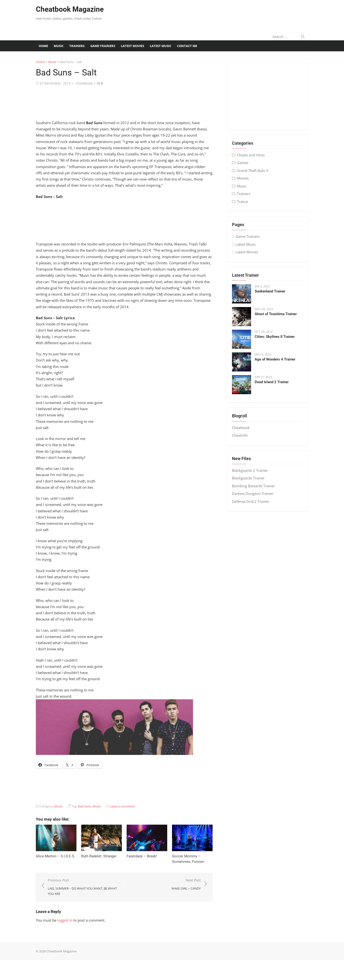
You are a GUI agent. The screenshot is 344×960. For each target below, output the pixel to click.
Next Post (186, 884)
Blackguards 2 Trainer (250, 470)
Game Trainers (102, 46)
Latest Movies (132, 46)
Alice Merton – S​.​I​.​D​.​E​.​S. (55, 856)
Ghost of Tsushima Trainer (276, 314)
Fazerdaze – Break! (142, 856)
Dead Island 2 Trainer (272, 382)
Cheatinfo (240, 435)
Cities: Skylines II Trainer (275, 336)
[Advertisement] (221, 13)
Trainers (77, 46)
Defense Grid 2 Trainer (250, 501)
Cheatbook (241, 427)
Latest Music (160, 46)
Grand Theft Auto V (252, 170)
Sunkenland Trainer (270, 291)
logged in (64, 920)
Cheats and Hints (251, 155)
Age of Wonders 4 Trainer (275, 359)
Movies (243, 178)
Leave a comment (122, 806)
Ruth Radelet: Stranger (99, 856)
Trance (242, 201)
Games (242, 162)
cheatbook (84, 83)
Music (59, 46)
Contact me (187, 46)
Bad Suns (84, 806)
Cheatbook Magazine (70, 9)
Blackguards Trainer (248, 478)
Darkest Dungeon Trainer (252, 493)
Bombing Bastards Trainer (253, 485)
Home (43, 46)
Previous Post (83, 887)
